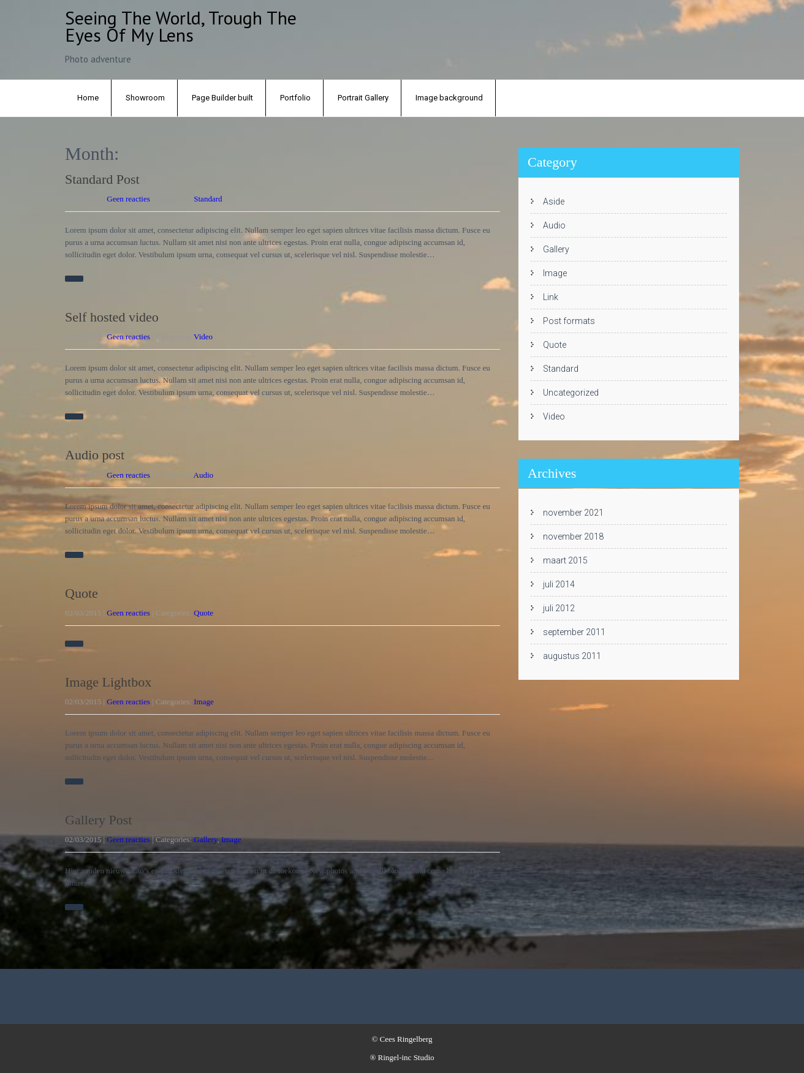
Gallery (205, 839)
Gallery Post (98, 819)
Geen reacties (128, 198)
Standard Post (102, 179)
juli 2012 (559, 608)
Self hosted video (112, 317)
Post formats (569, 321)
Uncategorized (571, 392)
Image (203, 701)
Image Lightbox (108, 682)
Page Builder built (222, 97)
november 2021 (573, 513)
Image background (449, 97)
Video (203, 336)
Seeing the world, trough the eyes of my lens (181, 26)
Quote (81, 593)
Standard (208, 198)
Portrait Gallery (363, 97)
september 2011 (574, 632)
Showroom (145, 97)
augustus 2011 (572, 656)
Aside (553, 201)
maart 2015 (565, 560)
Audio (204, 475)
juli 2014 (559, 584)
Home (88, 97)
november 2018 (573, 536)
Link (550, 297)
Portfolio (295, 97)
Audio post (94, 454)
